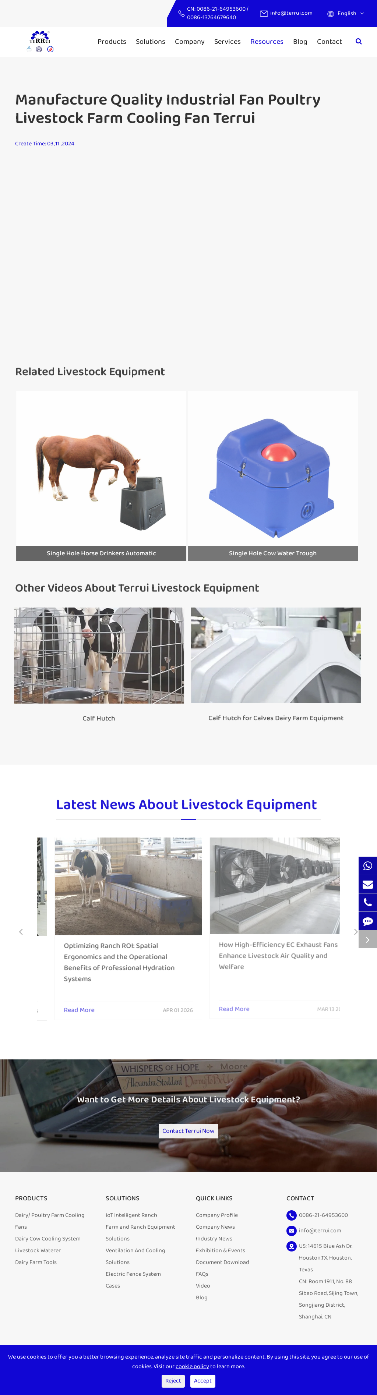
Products (112, 41)
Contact (329, 41)
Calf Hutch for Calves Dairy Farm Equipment (271, 718)
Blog (300, 41)
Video (203, 1294)
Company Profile (217, 1223)
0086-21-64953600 (222, 9)
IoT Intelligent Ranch (131, 1223)
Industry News (214, 1246)
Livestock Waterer (38, 1258)
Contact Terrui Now (188, 1134)
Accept (203, 1380)
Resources (266, 41)
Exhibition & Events (220, 1258)
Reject (173, 1380)
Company (190, 41)
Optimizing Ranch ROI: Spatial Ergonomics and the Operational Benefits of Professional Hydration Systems (101, 957)
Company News (215, 1235)
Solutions (150, 41)
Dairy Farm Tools (36, 1270)
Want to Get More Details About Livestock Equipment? (188, 1105)
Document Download (222, 1270)
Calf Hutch (94, 718)
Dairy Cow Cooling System (48, 1246)
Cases (113, 1294)
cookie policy (192, 1366)
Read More (61, 1005)
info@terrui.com (291, 13)
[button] (21, 933)
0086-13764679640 (211, 17)
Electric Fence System (133, 1282)
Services (227, 41)
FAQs (202, 1282)
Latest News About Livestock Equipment (186, 809)
